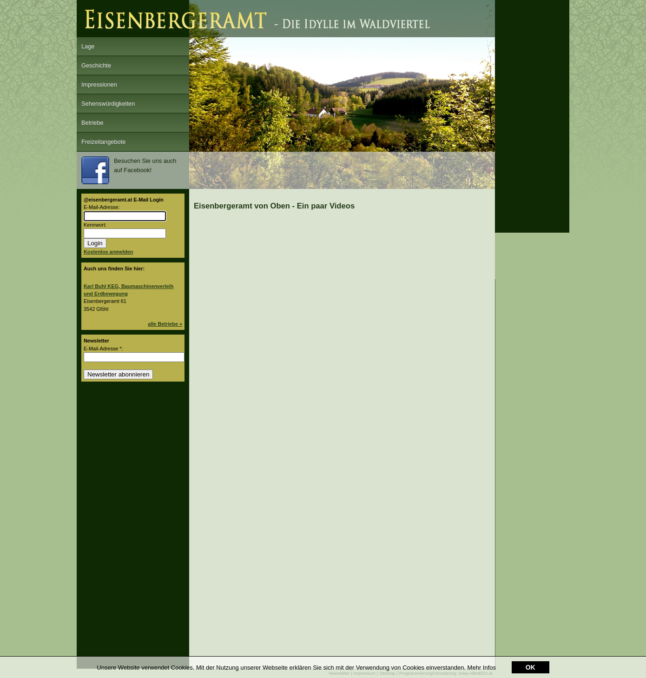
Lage (87, 46)
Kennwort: (95, 225)
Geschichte (96, 65)
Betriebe (92, 122)
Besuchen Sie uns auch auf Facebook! (128, 170)
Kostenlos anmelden (108, 252)
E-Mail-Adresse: (101, 207)
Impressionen (99, 84)
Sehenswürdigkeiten (108, 103)
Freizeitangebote (103, 141)
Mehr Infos (482, 667)
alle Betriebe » (165, 324)
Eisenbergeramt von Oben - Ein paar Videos (274, 205)
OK (530, 667)
